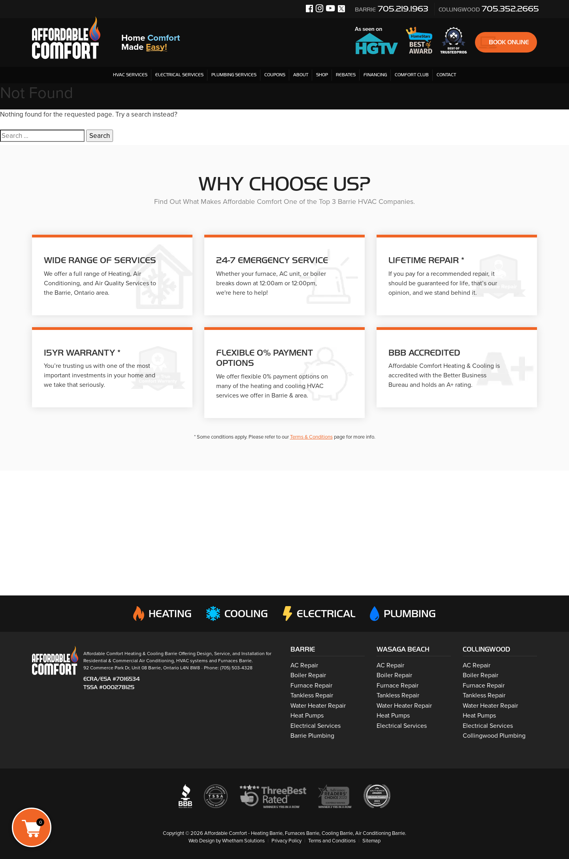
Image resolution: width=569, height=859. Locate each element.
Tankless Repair (311, 695)
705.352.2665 (489, 8)
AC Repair (304, 665)
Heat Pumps (307, 716)
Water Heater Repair (318, 706)
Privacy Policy (286, 841)
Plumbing (403, 613)
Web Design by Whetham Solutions (226, 841)
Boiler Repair (308, 675)
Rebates (346, 74)
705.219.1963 (391, 8)
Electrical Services (179, 74)
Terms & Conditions (311, 437)
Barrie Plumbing (312, 736)
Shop (322, 74)
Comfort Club (412, 74)
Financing (375, 74)
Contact (446, 74)
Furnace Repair (311, 685)
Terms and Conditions (332, 841)
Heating (162, 613)
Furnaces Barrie (235, 660)
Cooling (237, 613)
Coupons (274, 74)
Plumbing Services (233, 74)
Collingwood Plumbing (494, 736)
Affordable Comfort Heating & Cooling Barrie (130, 653)
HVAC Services (130, 74)
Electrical (319, 613)
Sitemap (372, 841)
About (300, 74)
